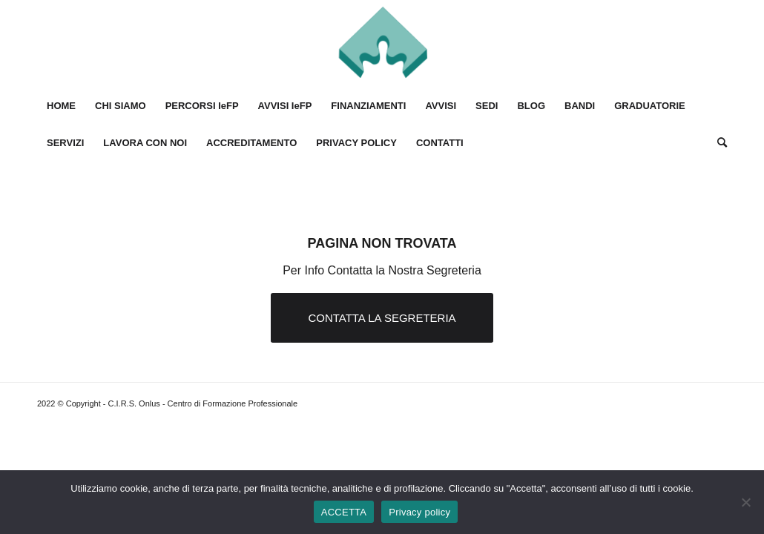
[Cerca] (717, 143)
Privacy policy (419, 512)
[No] (745, 502)
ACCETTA (343, 512)
